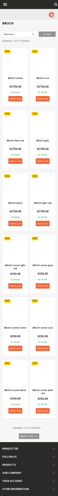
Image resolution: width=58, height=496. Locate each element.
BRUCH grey (42, 140)
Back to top (29, 436)
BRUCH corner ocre (43, 327)
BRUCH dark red (15, 140)
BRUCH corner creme (15, 327)
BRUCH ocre (43, 78)
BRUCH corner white (15, 390)
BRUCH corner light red (15, 267)
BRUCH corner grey (43, 265)
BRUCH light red (42, 202)
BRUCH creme (15, 78)
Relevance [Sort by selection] (19, 34)
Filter (47, 34)
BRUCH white (15, 202)
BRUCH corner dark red (42, 392)
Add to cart (15, 98)
